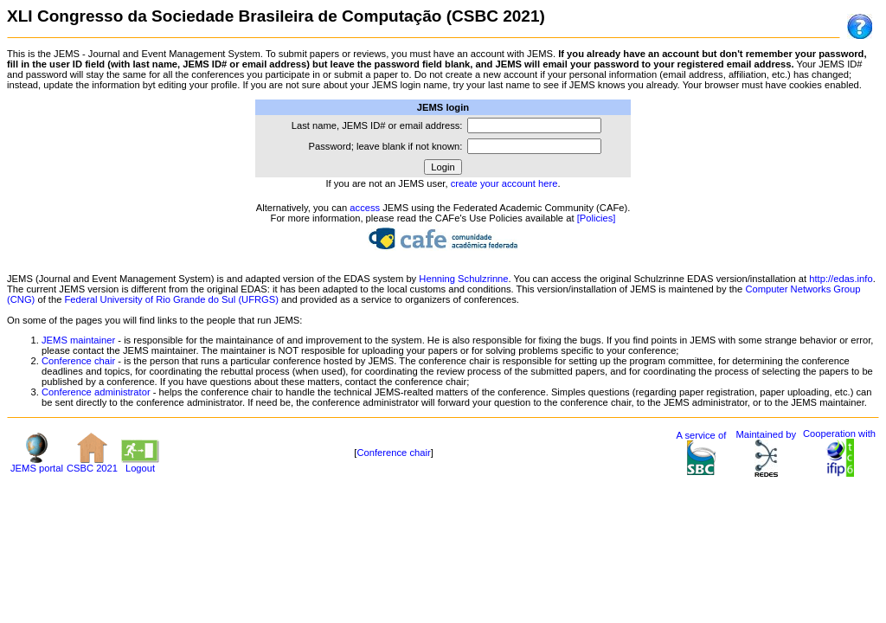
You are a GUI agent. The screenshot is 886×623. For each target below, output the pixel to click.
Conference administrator (96, 392)
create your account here (504, 183)
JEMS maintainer (78, 340)
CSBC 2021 (92, 463)
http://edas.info (840, 278)
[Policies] (596, 218)
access (365, 207)
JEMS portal (36, 463)
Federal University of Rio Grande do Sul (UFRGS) (172, 299)
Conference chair (78, 361)
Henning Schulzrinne (463, 278)
